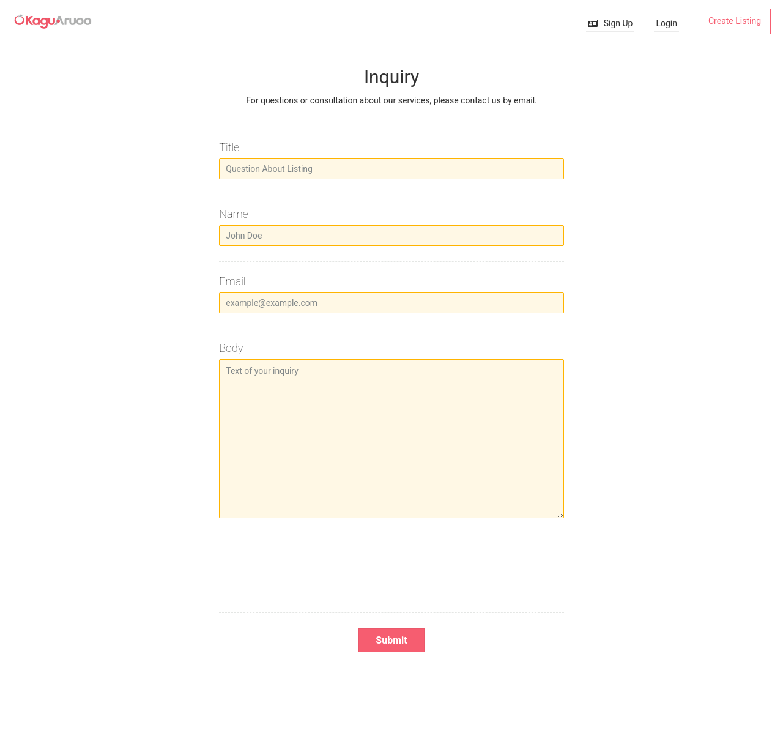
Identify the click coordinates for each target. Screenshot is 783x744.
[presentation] (391, 573)
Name (233, 213)
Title (229, 147)
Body (231, 347)
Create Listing (734, 21)
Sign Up (610, 23)
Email (232, 281)
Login (666, 23)
